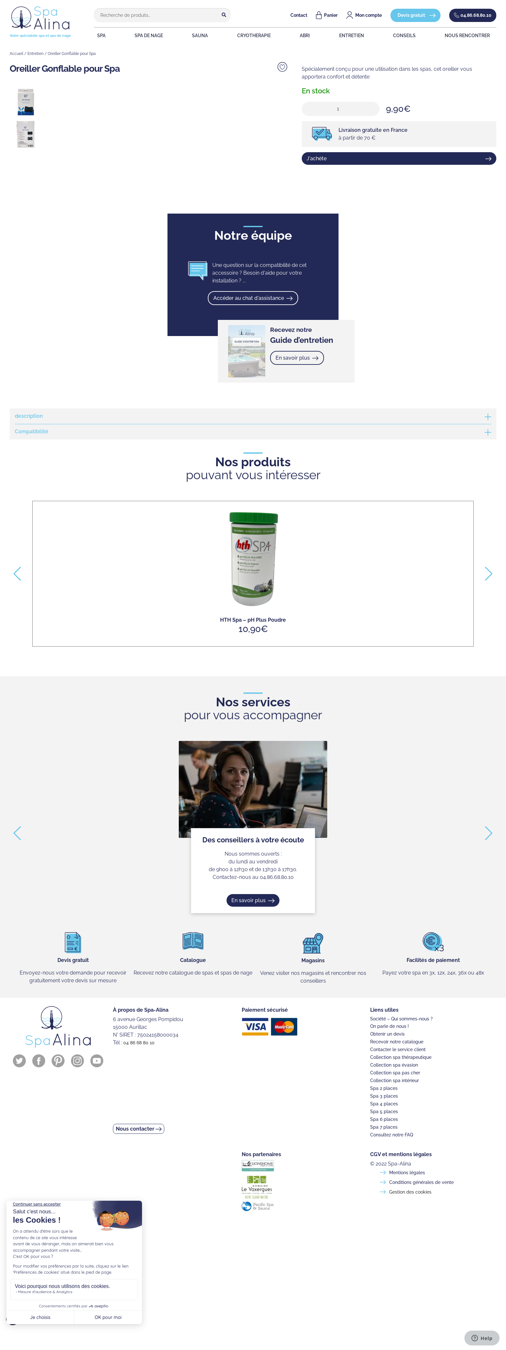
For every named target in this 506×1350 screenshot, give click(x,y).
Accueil (16, 53)
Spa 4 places (384, 1103)
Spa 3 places (384, 1096)
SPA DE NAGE (148, 36)
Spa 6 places (384, 1119)
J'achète (317, 158)
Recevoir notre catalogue (396, 1041)
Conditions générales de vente (421, 1182)
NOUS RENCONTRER (477, 36)
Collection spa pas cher (395, 1072)
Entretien (35, 53)
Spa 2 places (384, 1088)
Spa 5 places (384, 1111)
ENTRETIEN (360, 36)
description (29, 416)
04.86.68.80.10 (475, 15)
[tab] (253, 416)
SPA (97, 36)
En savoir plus (293, 358)
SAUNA (201, 36)
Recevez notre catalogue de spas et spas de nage (193, 973)
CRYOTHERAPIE (257, 36)
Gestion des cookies (410, 1192)
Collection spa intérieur (394, 1080)
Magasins (313, 960)
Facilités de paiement (433, 960)
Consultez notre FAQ (391, 1134)
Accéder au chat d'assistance (249, 298)
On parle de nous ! (389, 1026)
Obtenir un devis (387, 1034)
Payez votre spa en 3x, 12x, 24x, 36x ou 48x (433, 973)
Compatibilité (31, 431)
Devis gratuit (411, 15)
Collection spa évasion (394, 1065)
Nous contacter (137, 1131)
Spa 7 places (384, 1127)
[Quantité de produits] (341, 109)
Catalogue (193, 960)
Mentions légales (407, 1172)
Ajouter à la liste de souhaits (282, 67)
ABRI (310, 36)
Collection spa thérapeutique (400, 1057)
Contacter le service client (398, 1049)
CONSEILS (414, 36)
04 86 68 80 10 (139, 1042)
